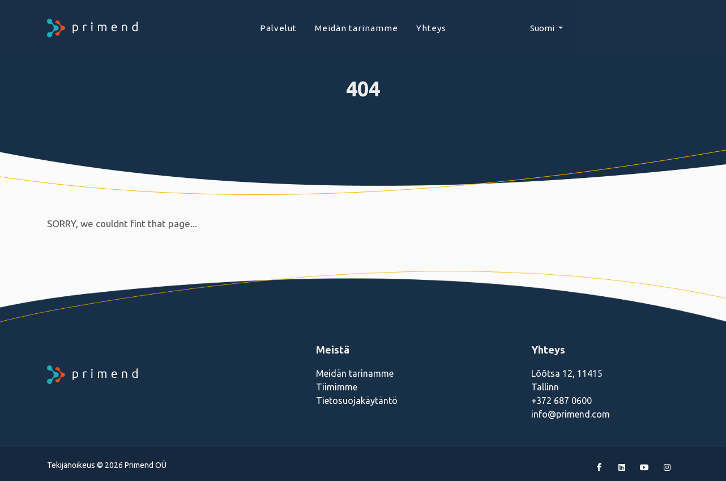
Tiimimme (336, 387)
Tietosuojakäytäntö (357, 400)
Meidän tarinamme (355, 373)
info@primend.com (570, 414)
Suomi (543, 28)
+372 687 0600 (561, 400)
